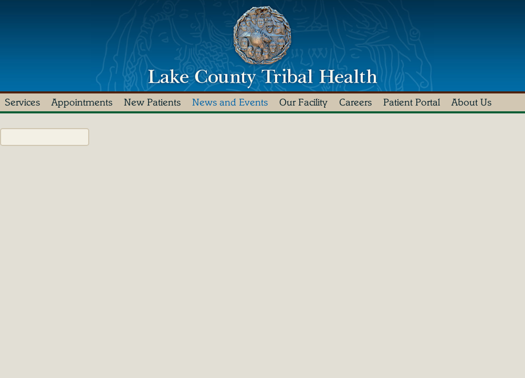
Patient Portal (411, 102)
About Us (471, 102)
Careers (355, 102)
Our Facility (303, 102)
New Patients (152, 102)
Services (22, 102)
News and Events (230, 102)
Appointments (81, 102)
